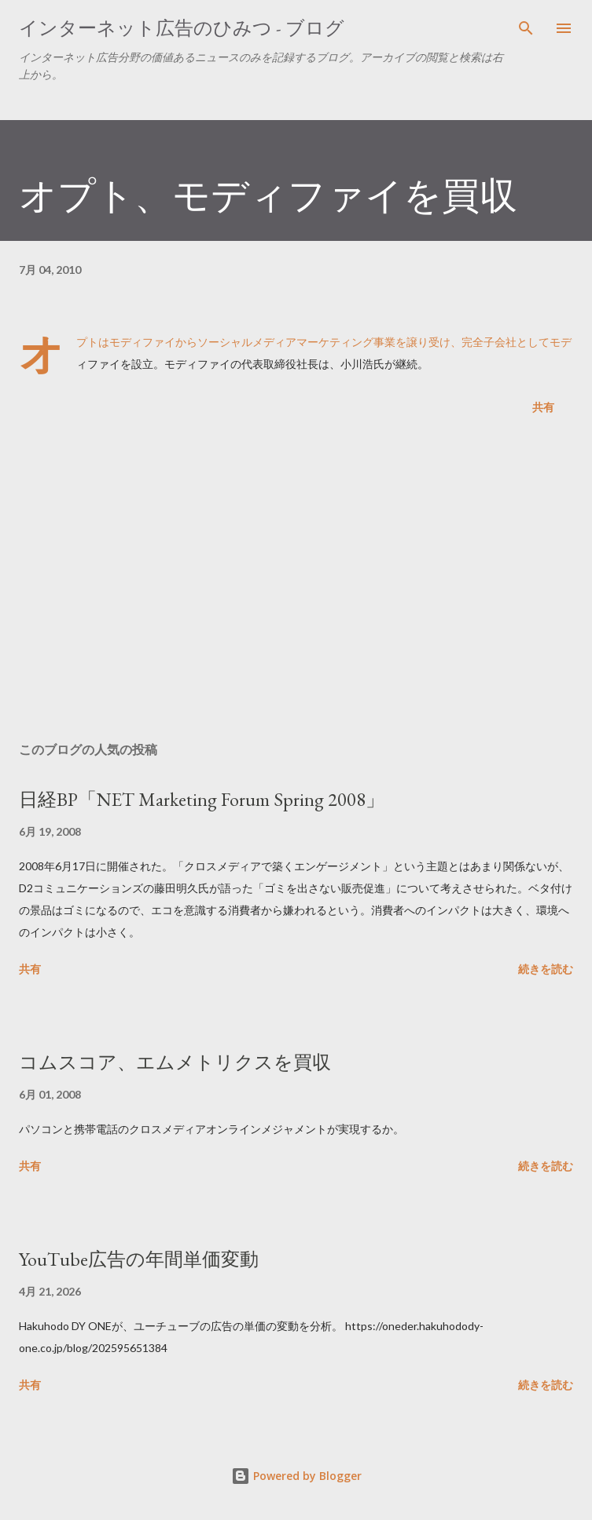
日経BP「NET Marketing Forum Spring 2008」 (201, 799)
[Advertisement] (296, 581)
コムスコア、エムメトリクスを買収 (175, 1062)
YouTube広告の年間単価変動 (139, 1259)
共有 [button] (543, 407)
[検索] (526, 28)
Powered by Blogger (296, 1475)
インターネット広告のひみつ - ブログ (181, 28)
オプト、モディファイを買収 (268, 195)
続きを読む (545, 968)
